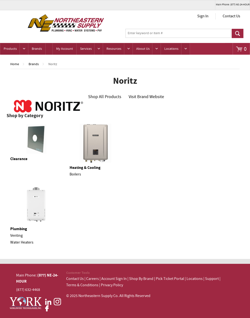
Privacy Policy (112, 285)
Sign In (202, 16)
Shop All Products (104, 97)
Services (86, 49)
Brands (37, 49)
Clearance (18, 159)
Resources (113, 49)
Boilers (75, 174)
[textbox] (178, 33)
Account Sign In (114, 278)
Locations (171, 49)
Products (10, 49)
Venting (16, 235)
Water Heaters (21, 242)
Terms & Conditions (82, 285)
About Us (143, 49)
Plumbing (18, 229)
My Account (64, 49)
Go (238, 33)
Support (212, 278)
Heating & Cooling (85, 167)
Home (14, 64)
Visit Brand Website (146, 97)
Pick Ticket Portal (170, 278)
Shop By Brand (141, 278)
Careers (92, 278)
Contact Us (231, 16)
